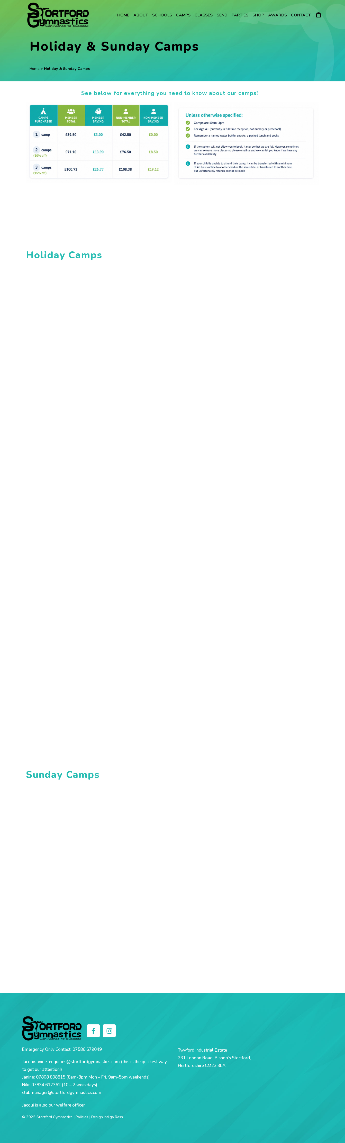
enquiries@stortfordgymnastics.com (84, 1062)
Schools (162, 15)
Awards (277, 15)
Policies (82, 1116)
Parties (240, 15)
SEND (222, 15)
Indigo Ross (113, 1116)
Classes (204, 15)
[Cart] (318, 15)
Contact (301, 15)
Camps (183, 15)
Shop (258, 15)
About (140, 15)
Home (123, 15)
